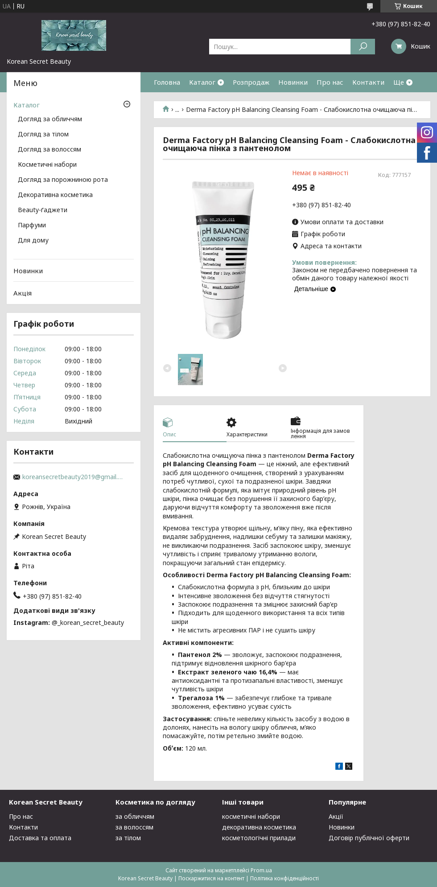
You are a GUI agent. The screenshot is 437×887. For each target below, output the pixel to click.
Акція (22, 292)
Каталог (202, 82)
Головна (167, 82)
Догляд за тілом (43, 134)
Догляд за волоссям (49, 149)
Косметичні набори (47, 164)
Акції (336, 816)
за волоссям (134, 827)
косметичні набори (251, 816)
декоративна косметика (259, 827)
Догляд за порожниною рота (63, 180)
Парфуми (32, 225)
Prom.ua (261, 870)
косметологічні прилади (259, 838)
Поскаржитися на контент (211, 878)
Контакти (368, 82)
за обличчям (134, 816)
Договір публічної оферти (369, 838)
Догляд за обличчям (50, 119)
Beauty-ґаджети (42, 210)
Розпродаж (251, 82)
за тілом (128, 838)
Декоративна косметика (55, 195)
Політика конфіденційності (284, 878)
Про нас (330, 82)
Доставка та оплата (40, 838)
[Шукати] (362, 46)
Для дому (33, 240)
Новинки (293, 82)
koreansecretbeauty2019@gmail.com (73, 477)
